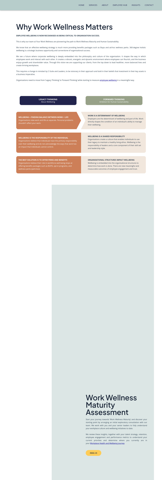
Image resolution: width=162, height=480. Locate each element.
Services (93, 5)
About (105, 5)
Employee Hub (120, 5)
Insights (136, 5)
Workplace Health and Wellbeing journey (107, 443)
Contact (149, 5)
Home (81, 5)
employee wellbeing (108, 80)
